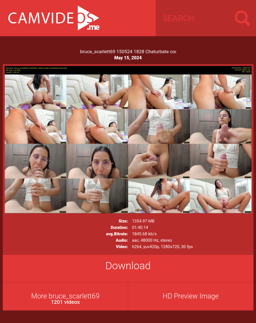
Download (128, 266)
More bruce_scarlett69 (65, 298)
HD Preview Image (191, 296)
